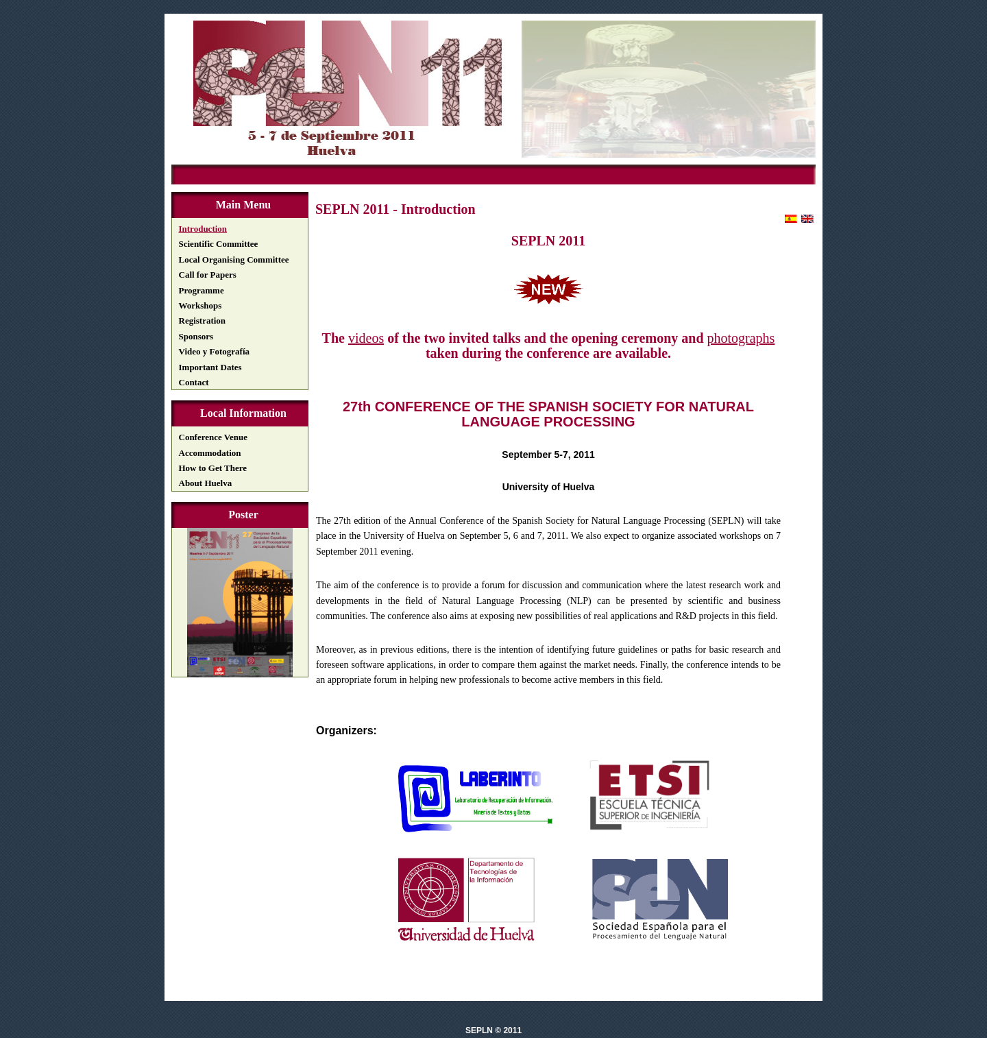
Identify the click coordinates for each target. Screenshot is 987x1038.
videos (366, 338)
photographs (741, 338)
